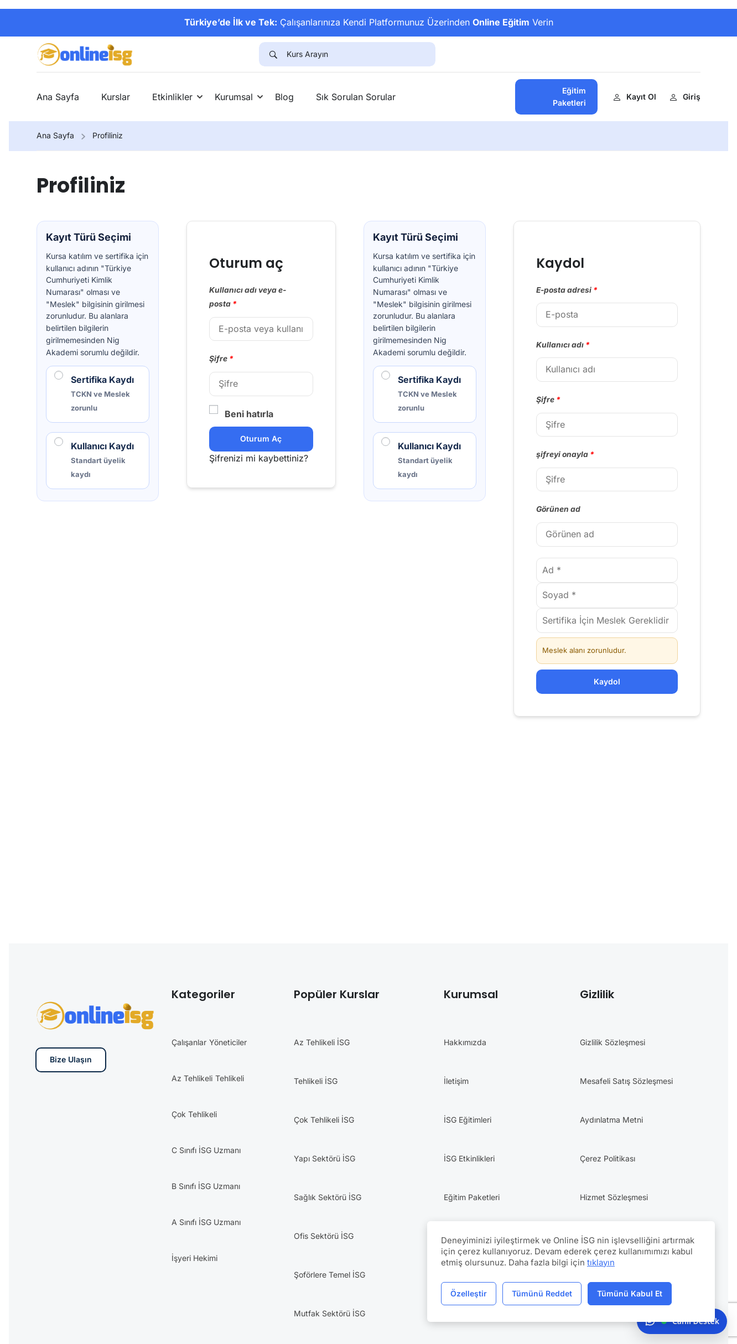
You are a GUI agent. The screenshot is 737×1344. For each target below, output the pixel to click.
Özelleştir (468, 1293)
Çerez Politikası (607, 1158)
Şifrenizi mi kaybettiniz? (258, 458)
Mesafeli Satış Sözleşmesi (626, 1081)
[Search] (273, 54)
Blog (284, 96)
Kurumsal (234, 96)
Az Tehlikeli (192, 1078)
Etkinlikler (172, 96)
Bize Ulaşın (71, 1059)
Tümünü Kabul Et (629, 1293)
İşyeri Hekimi (194, 1258)
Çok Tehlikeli (194, 1114)
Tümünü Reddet (542, 1293)
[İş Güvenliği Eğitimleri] (86, 53)
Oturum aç (261, 438)
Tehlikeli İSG (316, 1081)
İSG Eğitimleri (467, 1119)
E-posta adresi (567, 290)
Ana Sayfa (58, 96)
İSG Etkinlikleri (469, 1158)
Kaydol (607, 681)
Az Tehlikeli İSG (322, 1042)
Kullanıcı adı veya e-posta (247, 297)
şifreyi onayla (565, 454)
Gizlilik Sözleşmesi (612, 1042)
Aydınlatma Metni (611, 1119)
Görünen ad (558, 509)
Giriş (684, 96)
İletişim (456, 1081)
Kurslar (115, 96)
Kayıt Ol (634, 96)
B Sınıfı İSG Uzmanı (206, 1186)
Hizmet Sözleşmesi (614, 1197)
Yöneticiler (228, 1042)
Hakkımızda (465, 1042)
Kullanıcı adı (563, 344)
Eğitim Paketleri (569, 96)
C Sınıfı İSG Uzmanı (206, 1150)
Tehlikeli (229, 1078)
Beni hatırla (241, 413)
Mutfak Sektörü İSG (329, 1313)
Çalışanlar (189, 1042)
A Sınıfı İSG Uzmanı (206, 1222)
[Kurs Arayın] (361, 54)
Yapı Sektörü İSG (324, 1158)
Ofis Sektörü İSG (324, 1236)
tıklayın (601, 1262)
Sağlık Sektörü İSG (327, 1197)
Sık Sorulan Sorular (356, 96)
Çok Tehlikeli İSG (324, 1119)
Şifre (221, 358)
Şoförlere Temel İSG (329, 1274)
